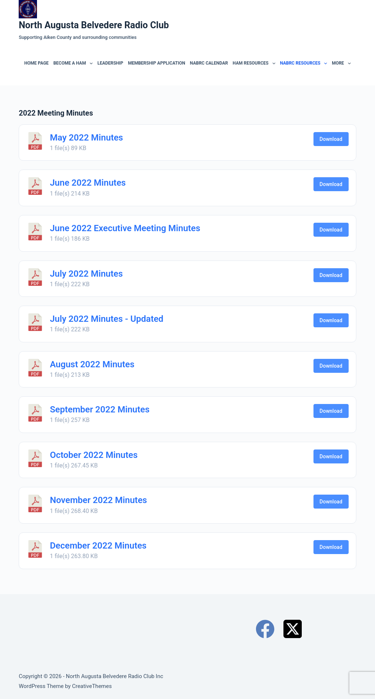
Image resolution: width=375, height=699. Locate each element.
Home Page (36, 63)
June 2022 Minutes (88, 183)
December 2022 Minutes (98, 545)
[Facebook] (265, 629)
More (342, 63)
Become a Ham (73, 63)
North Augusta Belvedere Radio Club (94, 25)
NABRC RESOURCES (304, 63)
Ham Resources (255, 63)
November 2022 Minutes (98, 500)
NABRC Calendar (209, 63)
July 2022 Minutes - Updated (106, 319)
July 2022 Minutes (86, 274)
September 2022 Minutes (99, 409)
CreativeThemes (92, 686)
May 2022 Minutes (86, 137)
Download (331, 139)
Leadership (110, 63)
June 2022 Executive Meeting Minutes (125, 228)
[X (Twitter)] (292, 629)
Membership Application (156, 63)
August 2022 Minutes (92, 364)
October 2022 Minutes (94, 455)
